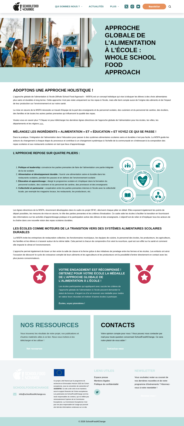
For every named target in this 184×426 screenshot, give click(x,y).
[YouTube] (138, 6)
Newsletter (154, 6)
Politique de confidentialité (106, 384)
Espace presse (101, 377)
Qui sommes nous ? (69, 6)
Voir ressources (34, 348)
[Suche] (170, 6)
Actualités (96, 6)
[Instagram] (132, 6)
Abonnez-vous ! (148, 395)
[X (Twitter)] (126, 6)
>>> (42, 123)
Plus (115, 6)
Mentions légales (102, 381)
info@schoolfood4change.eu (32, 394)
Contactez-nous (115, 348)
